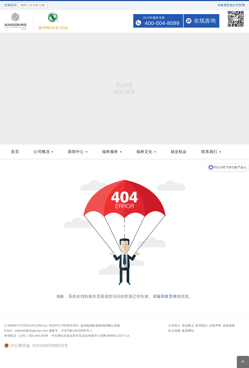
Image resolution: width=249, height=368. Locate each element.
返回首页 (165, 296)
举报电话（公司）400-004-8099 (26, 335)
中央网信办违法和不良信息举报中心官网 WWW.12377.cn (91, 335)
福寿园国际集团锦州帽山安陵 (100, 325)
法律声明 (215, 325)
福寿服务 (112, 152)
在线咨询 (205, 21)
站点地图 (174, 330)
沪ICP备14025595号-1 (76, 330)
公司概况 (43, 152)
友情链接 (229, 325)
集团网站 (188, 330)
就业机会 (179, 152)
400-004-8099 (162, 23)
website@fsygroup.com (31, 330)
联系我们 (211, 152)
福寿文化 (146, 152)
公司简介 (174, 325)
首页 (15, 152)
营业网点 (188, 325)
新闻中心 (78, 152)
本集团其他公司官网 (231, 5)
